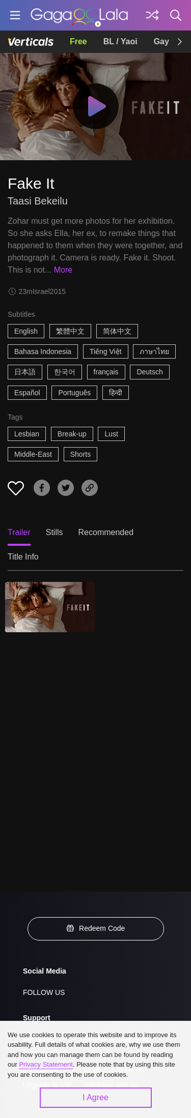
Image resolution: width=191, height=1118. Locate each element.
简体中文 (117, 331)
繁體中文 (70, 331)
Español (27, 393)
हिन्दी (115, 393)
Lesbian (26, 434)
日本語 (25, 372)
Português (74, 393)
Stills (54, 532)
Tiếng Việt (106, 351)
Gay (161, 41)
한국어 (64, 372)
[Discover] (152, 15)
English (26, 331)
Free (78, 41)
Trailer (19, 532)
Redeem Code (95, 928)
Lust (111, 434)
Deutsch (149, 372)
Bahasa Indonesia (42, 351)
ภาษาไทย (154, 351)
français (106, 372)
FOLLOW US (44, 992)
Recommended (106, 532)
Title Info (23, 556)
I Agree (95, 1097)
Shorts (80, 454)
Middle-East (33, 454)
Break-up (72, 434)
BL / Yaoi (120, 41)
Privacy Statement (46, 1064)
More (63, 270)
